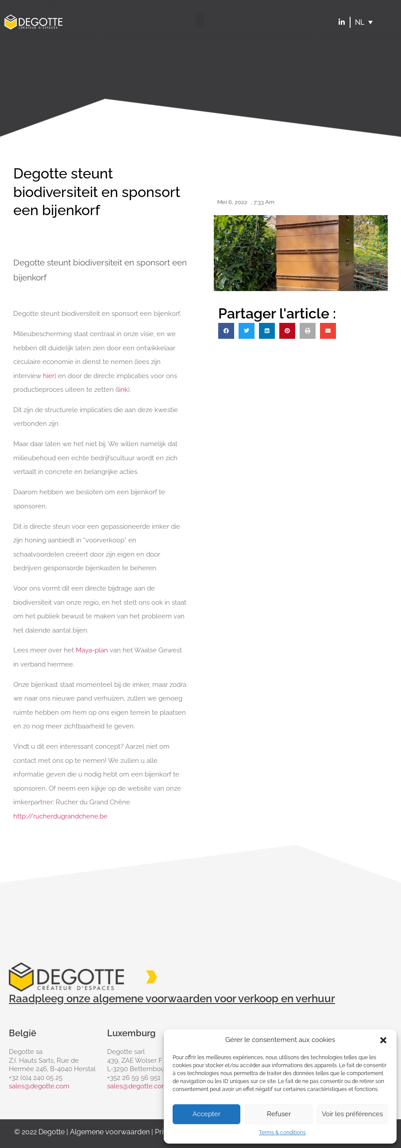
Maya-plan (92, 650)
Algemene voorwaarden (110, 1132)
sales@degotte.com (39, 1086)
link (122, 390)
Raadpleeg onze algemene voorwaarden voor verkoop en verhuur (172, 998)
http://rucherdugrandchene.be (60, 816)
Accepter (206, 1114)
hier (48, 376)
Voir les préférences (352, 1114)
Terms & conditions (282, 1132)
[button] (383, 1040)
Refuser (279, 1114)
